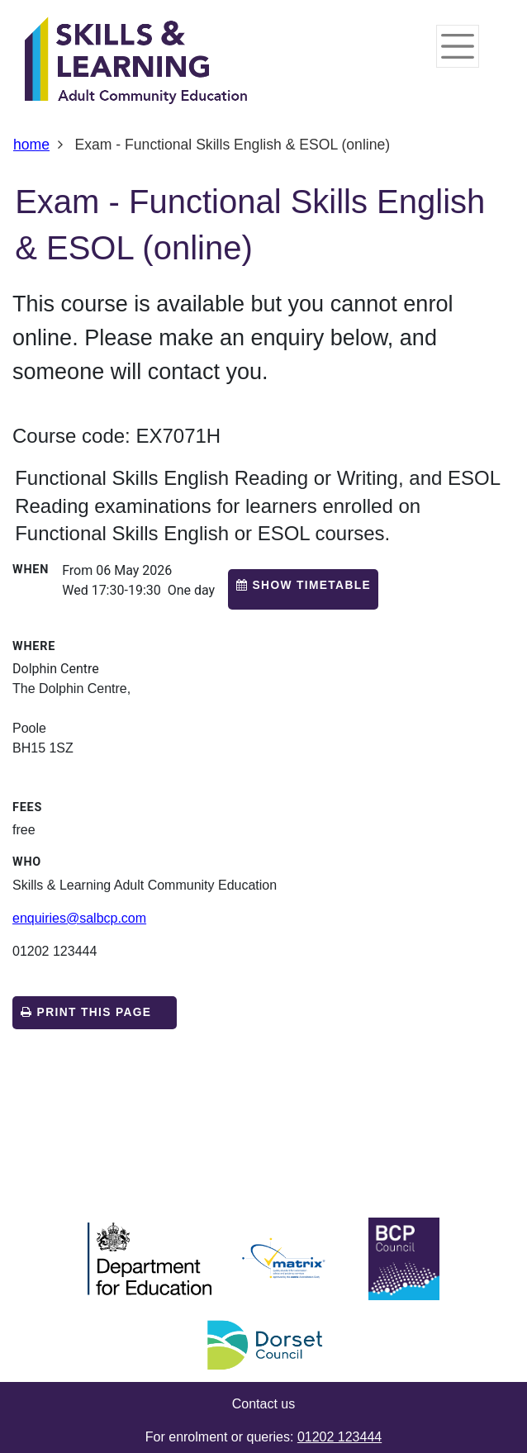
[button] (303, 589)
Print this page (86, 1012)
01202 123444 (339, 1437)
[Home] (136, 62)
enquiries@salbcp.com (79, 918)
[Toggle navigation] (457, 46)
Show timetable (312, 585)
